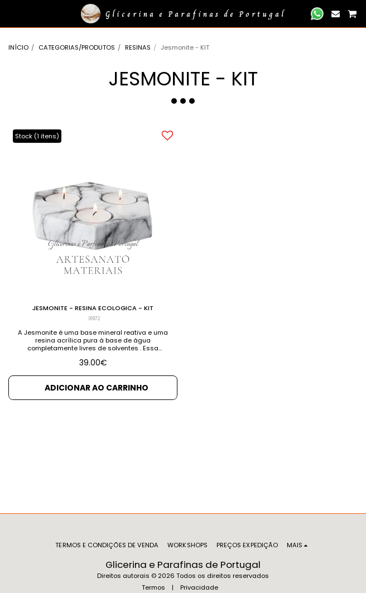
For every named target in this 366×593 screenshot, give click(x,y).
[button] (12, 13)
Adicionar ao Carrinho (96, 387)
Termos (153, 587)
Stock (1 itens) (37, 136)
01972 (94, 318)
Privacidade (199, 587)
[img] (92, 210)
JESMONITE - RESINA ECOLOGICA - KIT (92, 307)
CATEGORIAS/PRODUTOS (76, 47)
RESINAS (138, 47)
